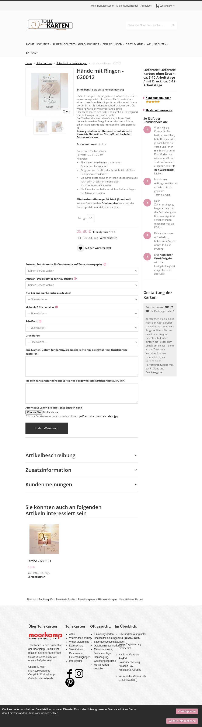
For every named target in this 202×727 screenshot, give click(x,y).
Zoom (66, 111)
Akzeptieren (188, 711)
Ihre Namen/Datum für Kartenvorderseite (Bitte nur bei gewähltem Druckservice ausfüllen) (76, 351)
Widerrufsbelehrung (80, 637)
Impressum (75, 660)
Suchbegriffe (46, 599)
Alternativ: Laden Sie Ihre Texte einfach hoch (53, 407)
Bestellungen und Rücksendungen (97, 599)
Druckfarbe (32, 335)
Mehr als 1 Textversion (39, 307)
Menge (82, 218)
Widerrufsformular (79, 641)
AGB (71, 634)
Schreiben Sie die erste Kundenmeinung (100, 89)
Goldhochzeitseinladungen (109, 645)
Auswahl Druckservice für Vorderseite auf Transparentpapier (63, 264)
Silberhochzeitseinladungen (109, 641)
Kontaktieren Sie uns (131, 599)
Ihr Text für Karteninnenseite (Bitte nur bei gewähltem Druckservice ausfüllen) (75, 380)
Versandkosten (108, 238)
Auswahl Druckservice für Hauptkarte (49, 278)
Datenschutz (76, 645)
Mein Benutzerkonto (102, 5)
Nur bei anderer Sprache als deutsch (48, 293)
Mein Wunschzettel (127, 5)
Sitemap (31, 599)
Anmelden (146, 5)
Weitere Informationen (182, 721)
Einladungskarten (104, 634)
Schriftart (31, 321)
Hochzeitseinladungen (106, 637)
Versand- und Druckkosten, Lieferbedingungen (79, 653)
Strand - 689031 (39, 561)
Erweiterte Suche (65, 599)
